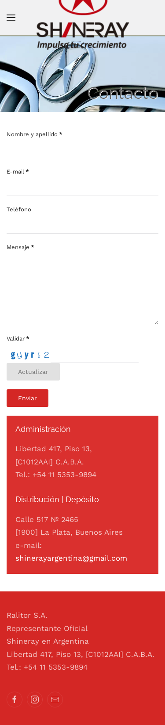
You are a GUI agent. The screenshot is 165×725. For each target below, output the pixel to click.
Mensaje (20, 247)
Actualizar (33, 371)
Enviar (27, 398)
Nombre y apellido (34, 134)
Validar (18, 338)
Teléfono (19, 209)
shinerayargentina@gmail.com (71, 558)
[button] (11, 17)
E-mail (18, 171)
